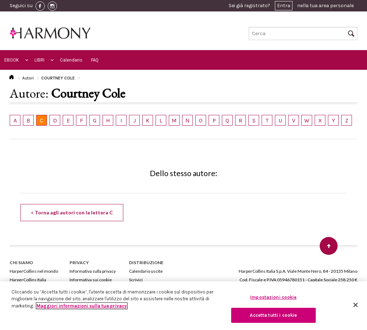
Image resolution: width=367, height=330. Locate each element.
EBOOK (11, 60)
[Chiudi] (355, 305)
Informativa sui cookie (91, 279)
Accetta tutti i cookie (273, 315)
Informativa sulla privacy (93, 271)
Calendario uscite (146, 271)
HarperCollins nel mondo (34, 271)
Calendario (71, 60)
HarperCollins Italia (28, 279)
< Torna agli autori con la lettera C (72, 212)
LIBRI (39, 60)
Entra (283, 6)
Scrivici (136, 279)
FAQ (95, 60)
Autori (28, 78)
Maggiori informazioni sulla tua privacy (82, 306)
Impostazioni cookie (273, 297)
